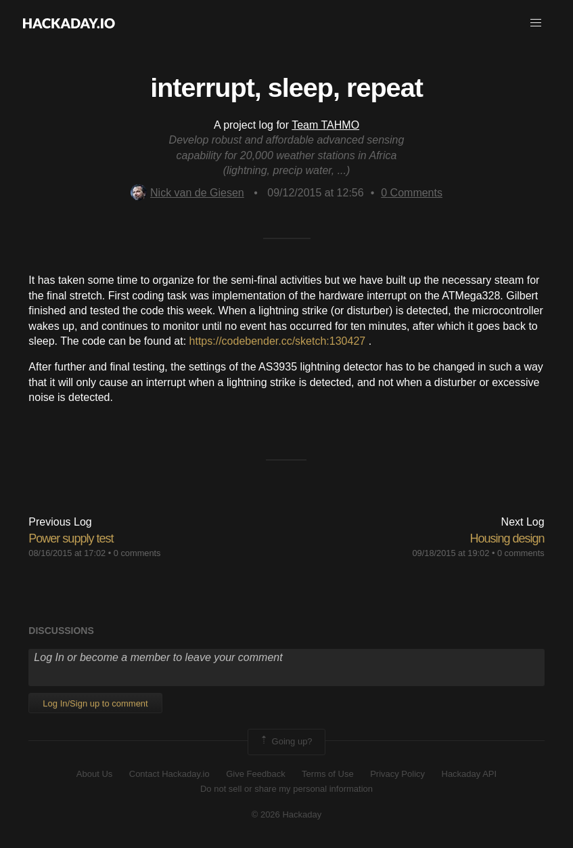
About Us (94, 774)
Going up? (285, 741)
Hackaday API (469, 774)
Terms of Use (328, 774)
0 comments (137, 553)
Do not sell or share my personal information (286, 789)
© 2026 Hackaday (287, 814)
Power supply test (70, 538)
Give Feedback (255, 774)
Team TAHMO (325, 125)
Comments (411, 192)
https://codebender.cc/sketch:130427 (277, 341)
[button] (536, 23)
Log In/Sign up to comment (95, 703)
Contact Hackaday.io (169, 774)
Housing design (507, 538)
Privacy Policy (397, 774)
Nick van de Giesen (187, 192)
